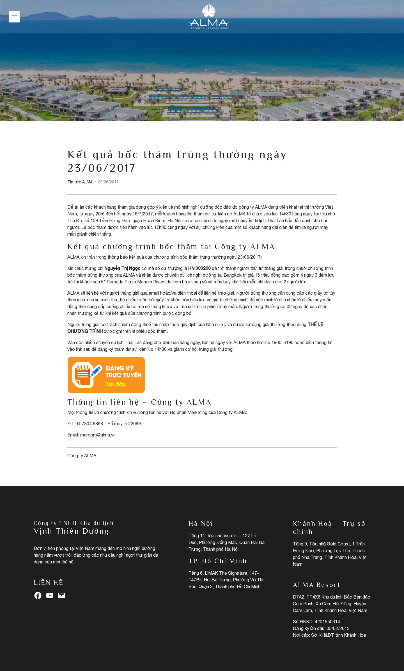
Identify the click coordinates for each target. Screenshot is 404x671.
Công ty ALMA (231, 412)
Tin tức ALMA (202, 67)
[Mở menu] (14, 16)
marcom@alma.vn (98, 434)
